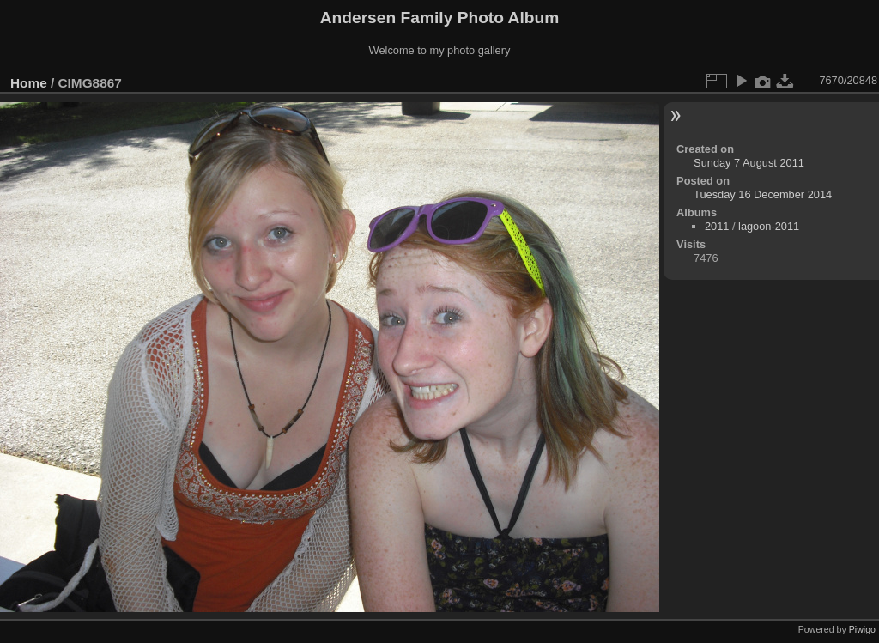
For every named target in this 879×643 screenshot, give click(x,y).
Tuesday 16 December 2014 (763, 194)
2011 (717, 226)
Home (28, 83)
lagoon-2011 (768, 226)
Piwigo (862, 629)
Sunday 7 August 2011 (749, 162)
